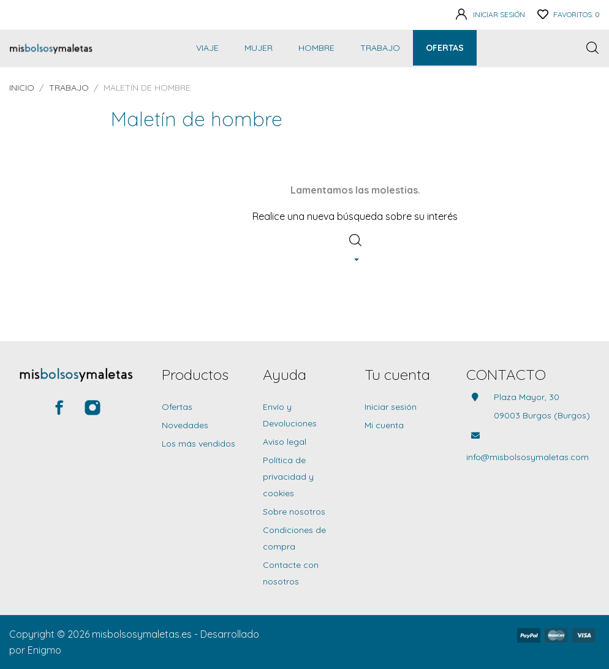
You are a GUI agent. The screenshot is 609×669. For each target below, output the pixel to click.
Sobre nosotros (294, 511)
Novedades (185, 425)
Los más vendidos (198, 443)
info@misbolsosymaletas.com (527, 457)
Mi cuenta (384, 425)
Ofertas (445, 47)
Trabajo (380, 47)
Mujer (258, 47)
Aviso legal (284, 441)
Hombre (316, 47)
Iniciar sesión (391, 406)
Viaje (207, 47)
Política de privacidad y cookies (288, 477)
